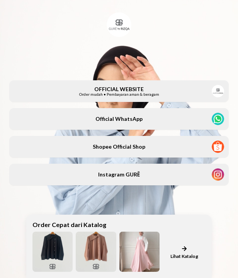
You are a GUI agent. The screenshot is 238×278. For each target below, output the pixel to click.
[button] (119, 91)
